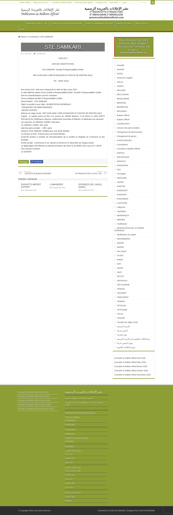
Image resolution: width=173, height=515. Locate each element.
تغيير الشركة (122, 335)
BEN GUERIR (123, 94)
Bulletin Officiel (25, 2)
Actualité (120, 65)
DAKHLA (120, 153)
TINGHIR (121, 318)
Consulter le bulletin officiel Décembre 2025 (132, 375)
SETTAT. (120, 276)
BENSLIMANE (123, 99)
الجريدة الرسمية (123, 326)
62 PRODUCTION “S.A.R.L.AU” (88, 173)
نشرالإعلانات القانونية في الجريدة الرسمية (133, 339)
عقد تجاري (69, 462)
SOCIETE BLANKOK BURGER (37, 173)
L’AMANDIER (56, 184)
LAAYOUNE (122, 203)
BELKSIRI (121, 90)
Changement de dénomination (129, 132)
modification (122, 224)
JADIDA (120, 182)
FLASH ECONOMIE (116, 510)
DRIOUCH (121, 161)
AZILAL (120, 82)
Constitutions (33, 37)
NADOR (120, 243)
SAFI (119, 264)
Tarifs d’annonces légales (84, 2)
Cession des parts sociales (128, 128)
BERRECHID (123, 107)
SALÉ (119, 272)
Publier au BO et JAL (40, 2)
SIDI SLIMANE (124, 285)
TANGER (121, 289)
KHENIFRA (122, 195)
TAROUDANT (123, 297)
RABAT (120, 260)
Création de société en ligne (76, 438)
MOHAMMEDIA (123, 239)
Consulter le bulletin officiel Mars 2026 (130, 362)
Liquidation (121, 211)
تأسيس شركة (122, 331)
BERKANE (121, 103)
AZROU (120, 86)
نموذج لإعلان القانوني (73, 450)
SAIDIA (120, 268)
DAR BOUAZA (123, 157)
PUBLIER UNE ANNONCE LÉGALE (80, 413)
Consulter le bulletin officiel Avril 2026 (129, 358)
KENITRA (121, 186)
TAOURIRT (122, 293)
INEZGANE (122, 178)
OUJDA (120, 255)
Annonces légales (72, 417)
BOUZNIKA (122, 111)
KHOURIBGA (122, 199)
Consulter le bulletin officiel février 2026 (130, 366)
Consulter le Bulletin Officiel (62, 2)
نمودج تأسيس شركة (125, 343)
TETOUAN (121, 305)
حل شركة (69, 454)
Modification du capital (126, 235)
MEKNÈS (121, 220)
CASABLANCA (123, 124)
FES (119, 170)
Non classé (121, 251)
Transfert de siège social (127, 322)
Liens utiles (114, 2)
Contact (68, 501)
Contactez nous (101, 2)
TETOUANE (122, 310)
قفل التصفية (70, 458)
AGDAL (120, 74)
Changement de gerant (126, 136)
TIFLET (120, 314)
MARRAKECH (123, 215)
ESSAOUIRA (122, 165)
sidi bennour (122, 280)
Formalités (121, 174)
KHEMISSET (122, 190)
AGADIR (120, 69)
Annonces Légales (124, 78)
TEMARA (122, 301)
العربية (124, 2)
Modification (70, 424)
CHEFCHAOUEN (124, 140)
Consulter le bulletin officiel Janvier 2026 (131, 370)
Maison (22, 37)
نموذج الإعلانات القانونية (126, 347)
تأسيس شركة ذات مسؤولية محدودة (79, 398)
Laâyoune (121, 207)
